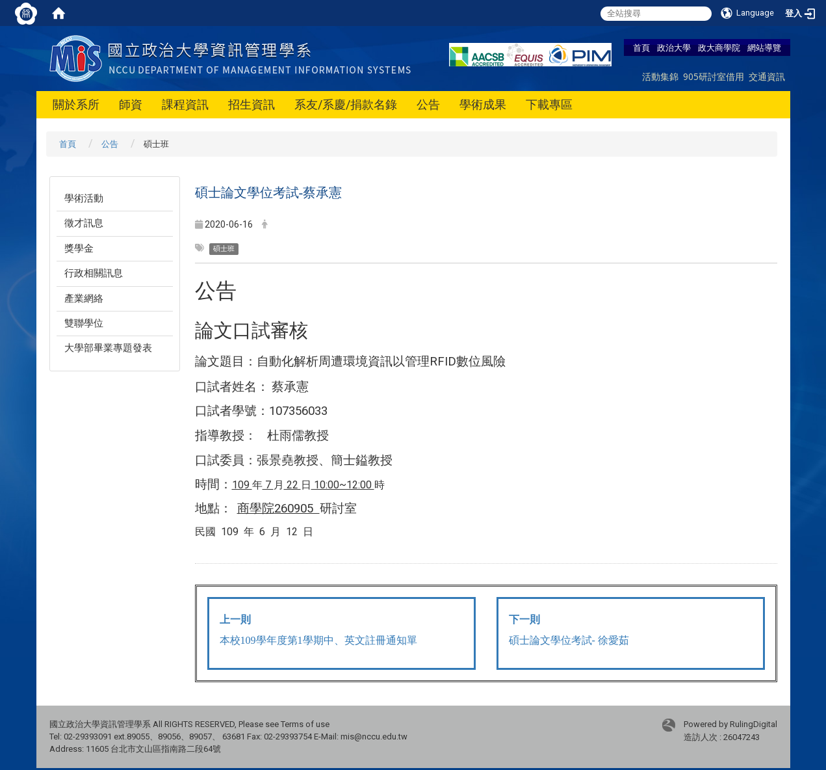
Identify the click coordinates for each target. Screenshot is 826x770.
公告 (428, 104)
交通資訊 (767, 76)
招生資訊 (251, 104)
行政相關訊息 (93, 273)
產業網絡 (83, 298)
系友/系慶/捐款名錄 (345, 104)
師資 (130, 104)
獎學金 (79, 248)
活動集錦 (660, 76)
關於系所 (76, 104)
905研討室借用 (713, 76)
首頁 (641, 47)
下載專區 (549, 104)
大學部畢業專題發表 (108, 348)
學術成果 (482, 104)
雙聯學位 (83, 323)
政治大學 (674, 47)
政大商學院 (719, 47)
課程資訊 (185, 104)
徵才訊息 (83, 223)
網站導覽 (764, 47)
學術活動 (83, 198)
